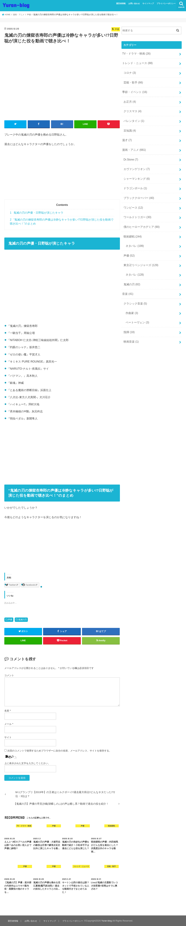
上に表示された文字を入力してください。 (27, 763)
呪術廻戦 (131, 227)
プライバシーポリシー (166, 3)
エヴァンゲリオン (135, 163)
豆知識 (129, 126)
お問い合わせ (134, 3)
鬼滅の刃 (22, 619)
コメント (9, 675)
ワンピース (132, 199)
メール (8, 723)
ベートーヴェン (136, 309)
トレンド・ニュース (136, 62)
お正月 (129, 99)
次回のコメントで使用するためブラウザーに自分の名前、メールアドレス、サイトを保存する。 (59, 750)
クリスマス (131, 108)
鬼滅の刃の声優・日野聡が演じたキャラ (36, 212)
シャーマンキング (135, 172)
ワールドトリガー (136, 209)
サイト (8, 737)
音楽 (127, 281)
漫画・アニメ (133, 145)
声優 (10, 619)
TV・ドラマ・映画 (135, 53)
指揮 (128, 318)
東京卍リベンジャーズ (139, 254)
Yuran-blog (16, 5)
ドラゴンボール (134, 181)
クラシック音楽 (134, 291)
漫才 (126, 135)
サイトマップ (148, 3)
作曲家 (131, 300)
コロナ (129, 71)
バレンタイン (133, 117)
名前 (7, 710)
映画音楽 (130, 327)
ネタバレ (134, 236)
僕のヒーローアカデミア (140, 218)
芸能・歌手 (132, 80)
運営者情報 (121, 3)
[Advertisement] (62, 175)
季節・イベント (134, 89)
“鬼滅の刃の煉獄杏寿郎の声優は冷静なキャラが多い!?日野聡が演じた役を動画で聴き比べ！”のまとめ (62, 221)
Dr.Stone (130, 154)
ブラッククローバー (137, 190)
